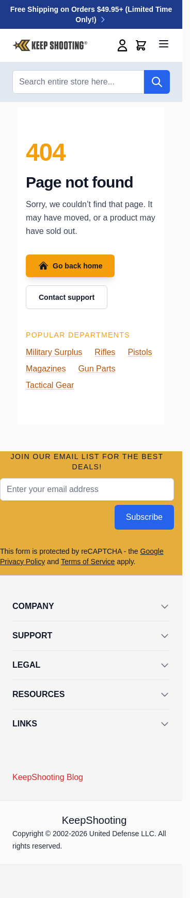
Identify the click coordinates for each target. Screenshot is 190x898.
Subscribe (144, 517)
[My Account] (122, 45)
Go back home (70, 266)
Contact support (66, 297)
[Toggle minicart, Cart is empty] (141, 45)
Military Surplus (54, 352)
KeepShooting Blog (47, 777)
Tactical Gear (50, 385)
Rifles (104, 352)
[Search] (157, 82)
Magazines (46, 368)
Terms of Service (88, 561)
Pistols (140, 352)
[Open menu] (163, 44)
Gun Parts (96, 368)
